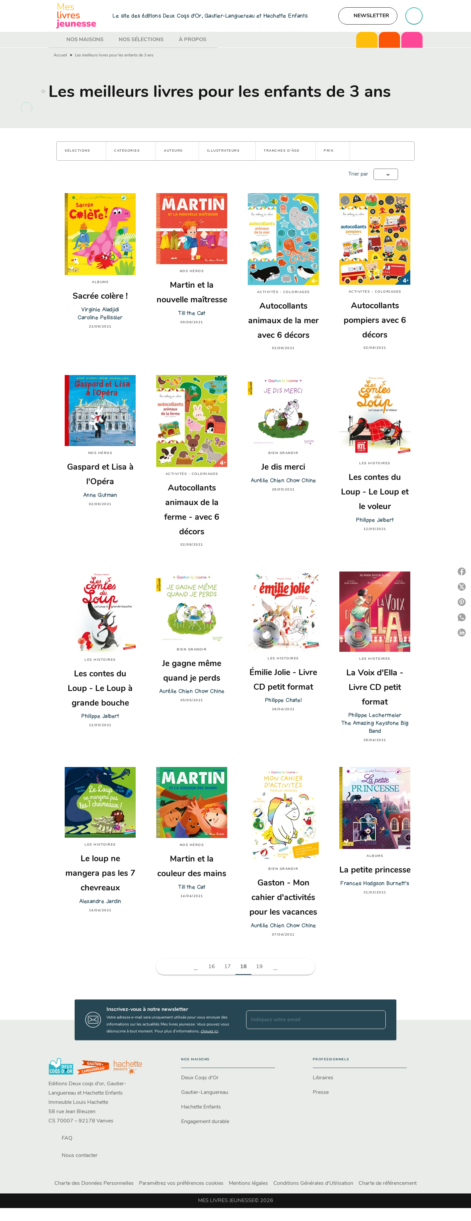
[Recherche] (414, 16)
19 (259, 966)
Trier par (358, 174)
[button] (367, 16)
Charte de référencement (388, 1183)
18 (243, 966)
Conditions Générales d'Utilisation (313, 1183)
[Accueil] (76, 16)
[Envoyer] (378, 1020)
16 (211, 966)
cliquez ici (209, 1031)
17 (227, 966)
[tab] (55, 40)
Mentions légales (248, 1183)
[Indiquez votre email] (307, 1020)
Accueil (60, 55)
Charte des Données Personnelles (94, 1183)
